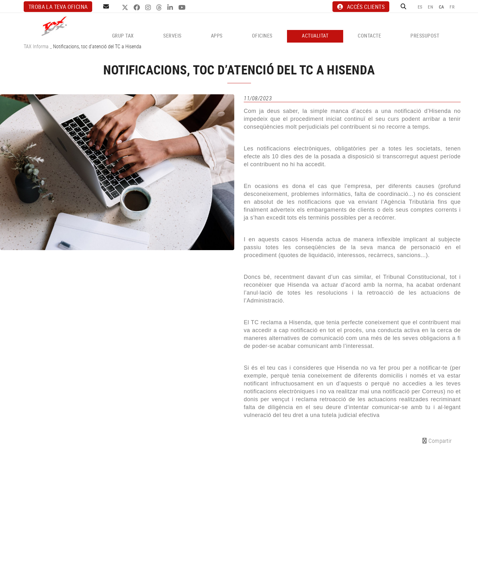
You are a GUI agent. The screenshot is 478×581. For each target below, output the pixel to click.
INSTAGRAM (148, 7)
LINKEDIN (171, 7)
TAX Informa (36, 46)
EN (430, 7)
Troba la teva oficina (57, 6)
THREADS (160, 7)
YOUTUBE (182, 7)
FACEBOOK (137, 7)
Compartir (437, 440)
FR (452, 7)
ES (420, 7)
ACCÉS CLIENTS (361, 6)
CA (441, 7)
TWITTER (126, 7)
